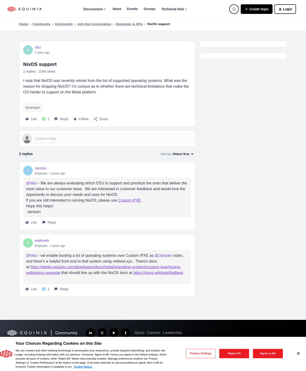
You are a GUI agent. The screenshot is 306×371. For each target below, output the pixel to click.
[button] (257, 9)
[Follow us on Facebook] (125, 333)
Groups (150, 9)
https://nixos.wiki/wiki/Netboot (158, 273)
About (139, 333)
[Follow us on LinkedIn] (90, 333)
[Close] (298, 353)
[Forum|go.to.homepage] (25, 8)
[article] (107, 196)
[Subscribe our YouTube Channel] (114, 333)
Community (41, 24)
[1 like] (45, 119)
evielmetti (42, 240)
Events (132, 9)
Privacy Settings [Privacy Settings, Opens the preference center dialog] (200, 353)
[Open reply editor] (107, 138)
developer (32, 107)
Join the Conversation (94, 24)
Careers (153, 333)
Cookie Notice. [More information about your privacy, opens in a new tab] (83, 366)
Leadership (172, 333)
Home (23, 24)
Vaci (38, 47)
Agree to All (268, 353)
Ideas (117, 9)
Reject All (234, 353)
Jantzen (40, 168)
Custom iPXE (129, 200)
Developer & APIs (129, 24)
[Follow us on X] (102, 333)
